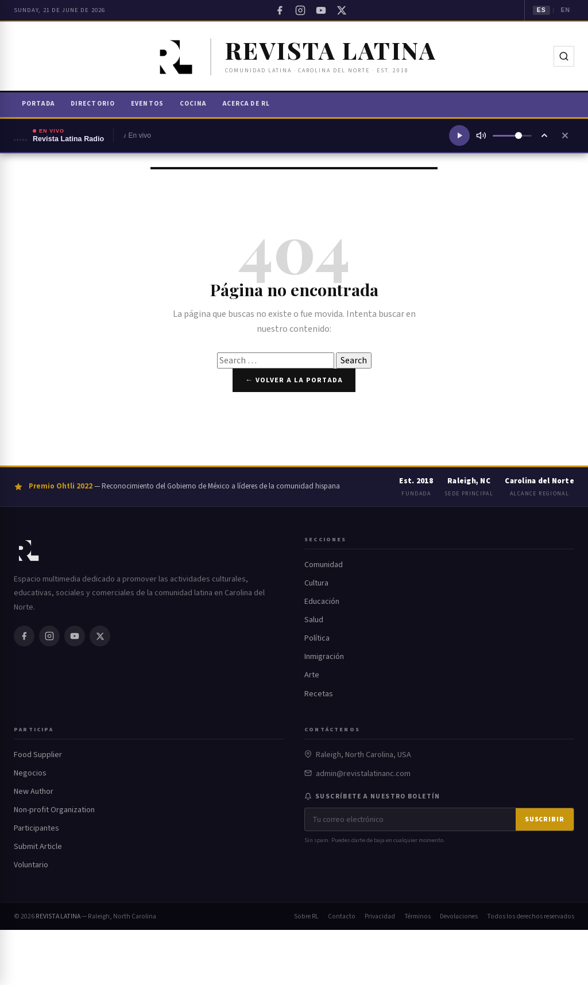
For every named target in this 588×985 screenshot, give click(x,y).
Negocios (30, 773)
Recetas (318, 694)
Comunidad (323, 565)
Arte (311, 675)
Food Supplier (38, 755)
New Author (33, 791)
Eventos (147, 103)
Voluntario (31, 865)
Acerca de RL (246, 103)
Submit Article (38, 846)
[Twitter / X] (341, 10)
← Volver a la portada (293, 380)
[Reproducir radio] (459, 135)
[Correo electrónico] (410, 819)
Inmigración (324, 656)
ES (541, 10)
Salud (313, 620)
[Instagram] (300, 10)
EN (565, 10)
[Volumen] (512, 136)
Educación (321, 601)
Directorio (93, 103)
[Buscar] (564, 56)
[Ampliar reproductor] (544, 135)
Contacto (341, 916)
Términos (417, 916)
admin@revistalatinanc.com (363, 774)
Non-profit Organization (54, 810)
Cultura (316, 583)
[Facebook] (279, 10)
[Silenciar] (481, 135)
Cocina (193, 103)
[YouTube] (321, 10)
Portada (38, 103)
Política (317, 638)
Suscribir (544, 819)
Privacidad (380, 916)
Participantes (36, 828)
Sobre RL (306, 916)
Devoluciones (459, 916)
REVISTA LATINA (58, 916)
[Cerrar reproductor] (565, 135)
